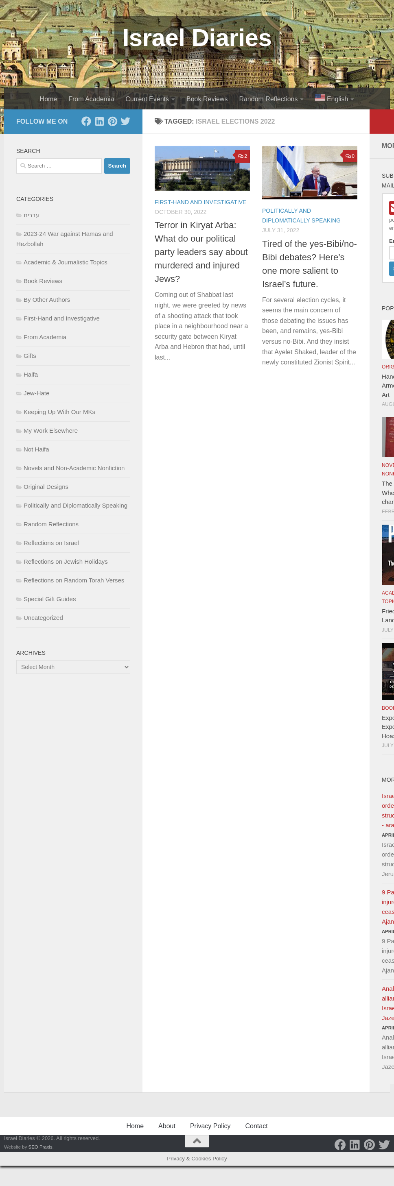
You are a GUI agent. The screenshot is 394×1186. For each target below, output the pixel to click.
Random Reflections (268, 99)
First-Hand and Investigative (200, 202)
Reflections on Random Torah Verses (74, 580)
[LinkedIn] (99, 121)
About (166, 1126)
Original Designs (46, 486)
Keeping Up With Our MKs (59, 411)
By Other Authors (47, 299)
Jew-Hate (36, 393)
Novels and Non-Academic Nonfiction (74, 467)
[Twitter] (125, 121)
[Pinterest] (112, 121)
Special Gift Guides (50, 598)
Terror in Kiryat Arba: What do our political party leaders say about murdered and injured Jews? (201, 252)
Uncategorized (43, 617)
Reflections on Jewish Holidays (66, 561)
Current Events (147, 99)
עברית (31, 214)
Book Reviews (207, 99)
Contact (256, 1126)
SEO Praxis (40, 1147)
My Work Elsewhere (51, 430)
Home (48, 99)
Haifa (31, 374)
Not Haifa (36, 449)
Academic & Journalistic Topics (65, 262)
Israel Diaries (197, 37)
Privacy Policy (210, 1126)
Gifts (30, 355)
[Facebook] (86, 121)
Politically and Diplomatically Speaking (75, 505)
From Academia (91, 99)
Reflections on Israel (51, 542)
